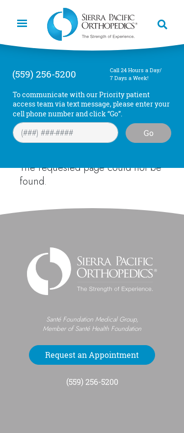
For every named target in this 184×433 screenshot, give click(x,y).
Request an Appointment (92, 355)
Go (149, 133)
